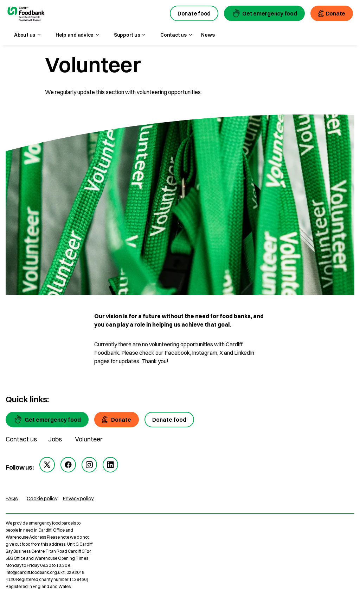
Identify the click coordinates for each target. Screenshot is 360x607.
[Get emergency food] (47, 419)
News (207, 35)
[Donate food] (169, 419)
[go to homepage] (26, 14)
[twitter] (47, 464)
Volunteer (89, 439)
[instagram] (89, 464)
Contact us (21, 439)
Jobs (55, 439)
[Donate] (116, 419)
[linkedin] (110, 464)
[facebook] (68, 464)
